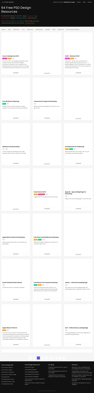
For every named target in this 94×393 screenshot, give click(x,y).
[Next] (59, 357)
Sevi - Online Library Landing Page (76, 328)
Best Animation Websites (72, 29)
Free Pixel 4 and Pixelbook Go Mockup (46, 237)
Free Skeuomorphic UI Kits (8, 381)
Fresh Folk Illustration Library (12, 282)
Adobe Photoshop (21, 18)
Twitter (84, 2)
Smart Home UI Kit (40, 192)
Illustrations (30, 29)
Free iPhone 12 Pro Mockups (32, 374)
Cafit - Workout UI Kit (72, 56)
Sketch (25, 16)
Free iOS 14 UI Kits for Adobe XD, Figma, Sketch (35, 383)
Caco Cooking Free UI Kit (10, 56)
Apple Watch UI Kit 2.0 (9, 328)
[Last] (64, 357)
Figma (36, 16)
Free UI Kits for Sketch (7, 367)
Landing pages (39, 29)
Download (15, 73)
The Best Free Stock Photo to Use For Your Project (57, 368)
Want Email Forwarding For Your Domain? (12, 21)
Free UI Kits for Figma (6, 370)
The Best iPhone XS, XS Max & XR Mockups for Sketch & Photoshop (56, 375)
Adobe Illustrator (32, 18)
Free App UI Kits (5, 377)
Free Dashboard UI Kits (7, 384)
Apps (9, 29)
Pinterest (90, 2)
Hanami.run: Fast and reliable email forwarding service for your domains (81, 368)
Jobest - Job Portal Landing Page (76, 282)
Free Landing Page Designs (31, 372)
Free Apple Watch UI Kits (7, 379)
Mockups (47, 29)
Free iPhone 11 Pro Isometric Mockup (46, 282)
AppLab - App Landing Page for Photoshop (75, 193)
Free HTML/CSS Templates (32, 376)
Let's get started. (30, 23)
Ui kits (53, 29)
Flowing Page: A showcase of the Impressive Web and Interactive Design (82, 371)
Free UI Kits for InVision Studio (8, 374)
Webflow (12, 18)
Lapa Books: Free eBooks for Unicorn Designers (81, 383)
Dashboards (16, 29)
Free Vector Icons (29, 367)
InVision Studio (5, 18)
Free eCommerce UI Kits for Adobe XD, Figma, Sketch (35, 379)
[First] (30, 357)
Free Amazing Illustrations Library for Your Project (57, 371)
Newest (3, 29)
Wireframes (61, 29)
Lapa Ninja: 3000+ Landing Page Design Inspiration (81, 379)
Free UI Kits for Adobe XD (7, 372)
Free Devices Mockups (30, 369)
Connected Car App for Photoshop (45, 101)
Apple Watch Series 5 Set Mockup (13, 237)
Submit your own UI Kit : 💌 (64, 2)
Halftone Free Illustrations (11, 147)
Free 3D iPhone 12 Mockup (10, 101)
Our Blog (79, 2)
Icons (23, 29)
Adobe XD (30, 16)
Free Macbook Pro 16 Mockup (74, 147)
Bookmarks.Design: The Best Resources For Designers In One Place (82, 375)
